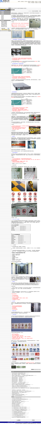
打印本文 (33, 420)
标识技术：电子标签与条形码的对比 (17, 395)
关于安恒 (2, 15)
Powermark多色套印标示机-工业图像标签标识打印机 (19, 409)
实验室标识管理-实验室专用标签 (16, 402)
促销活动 (2, 17)
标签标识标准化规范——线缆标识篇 (17, 381)
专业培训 (2, 18)
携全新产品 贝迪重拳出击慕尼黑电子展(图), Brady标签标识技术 (21, 384)
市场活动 (2, 16)
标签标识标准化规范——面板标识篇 (17, 378)
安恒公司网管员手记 (4, 25)
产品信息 (2, 12)
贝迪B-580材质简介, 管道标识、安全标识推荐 (18, 374)
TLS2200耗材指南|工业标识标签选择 (17, 411)
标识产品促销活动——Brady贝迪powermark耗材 (18, 382)
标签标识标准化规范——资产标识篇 (17, 377)
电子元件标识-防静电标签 (15, 404)
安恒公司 (12, 8)
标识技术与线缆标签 (4, 23)
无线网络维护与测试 (4, 24)
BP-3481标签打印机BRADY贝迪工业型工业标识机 (19, 407)
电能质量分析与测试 (4, 26)
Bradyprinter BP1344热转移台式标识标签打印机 (18, 417)
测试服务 (2, 19)
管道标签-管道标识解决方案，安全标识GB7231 (18, 401)
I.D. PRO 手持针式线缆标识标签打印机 (17, 415)
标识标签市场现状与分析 (15, 393)
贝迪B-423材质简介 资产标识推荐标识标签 (18, 376)
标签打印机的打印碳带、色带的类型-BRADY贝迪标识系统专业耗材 (21, 391)
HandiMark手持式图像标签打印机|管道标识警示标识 (19, 410)
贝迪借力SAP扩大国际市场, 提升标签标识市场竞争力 (19, 385)
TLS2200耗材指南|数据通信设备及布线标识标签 (18, 412)
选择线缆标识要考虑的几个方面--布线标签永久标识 (19, 392)
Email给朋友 (18, 420)
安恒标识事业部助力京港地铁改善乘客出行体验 (18, 373)
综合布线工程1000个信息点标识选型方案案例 (18, 383)
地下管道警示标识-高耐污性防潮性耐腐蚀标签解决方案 (20, 399)
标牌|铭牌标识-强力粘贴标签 (16, 403)
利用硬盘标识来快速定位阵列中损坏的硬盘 (18, 394)
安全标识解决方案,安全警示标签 (16, 400)
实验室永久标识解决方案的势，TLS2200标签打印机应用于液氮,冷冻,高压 (22, 375)
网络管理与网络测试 (4, 21)
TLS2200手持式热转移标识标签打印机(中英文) (18, 416)
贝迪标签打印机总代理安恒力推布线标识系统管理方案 (19, 386)
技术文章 (2, 20)
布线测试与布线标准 (4, 22)
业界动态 (2, 11)
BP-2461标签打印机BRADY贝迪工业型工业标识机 (19, 408)
